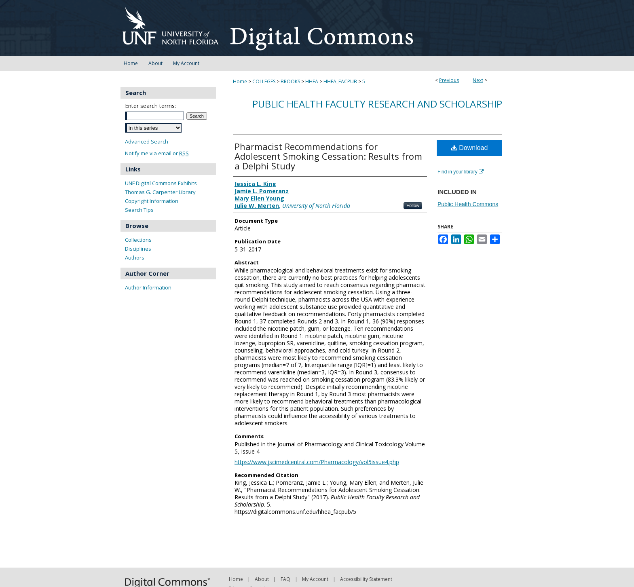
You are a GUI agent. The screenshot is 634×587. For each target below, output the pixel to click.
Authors (134, 257)
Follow (412, 205)
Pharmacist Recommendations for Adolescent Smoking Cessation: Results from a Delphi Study (328, 156)
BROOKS (290, 81)
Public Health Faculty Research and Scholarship (377, 103)
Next (478, 80)
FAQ (285, 579)
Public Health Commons (467, 204)
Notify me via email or (157, 153)
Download (469, 147)
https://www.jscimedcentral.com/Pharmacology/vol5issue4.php (317, 462)
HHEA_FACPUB (340, 81)
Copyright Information (151, 201)
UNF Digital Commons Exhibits (161, 183)
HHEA (311, 81)
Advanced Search (146, 141)
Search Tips (139, 209)
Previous (449, 80)
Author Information (148, 287)
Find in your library (460, 172)
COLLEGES (263, 81)
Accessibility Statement (366, 579)
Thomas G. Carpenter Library (160, 192)
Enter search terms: (150, 106)
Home (240, 81)
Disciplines (138, 248)
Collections (138, 239)
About (262, 579)
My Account (315, 579)
